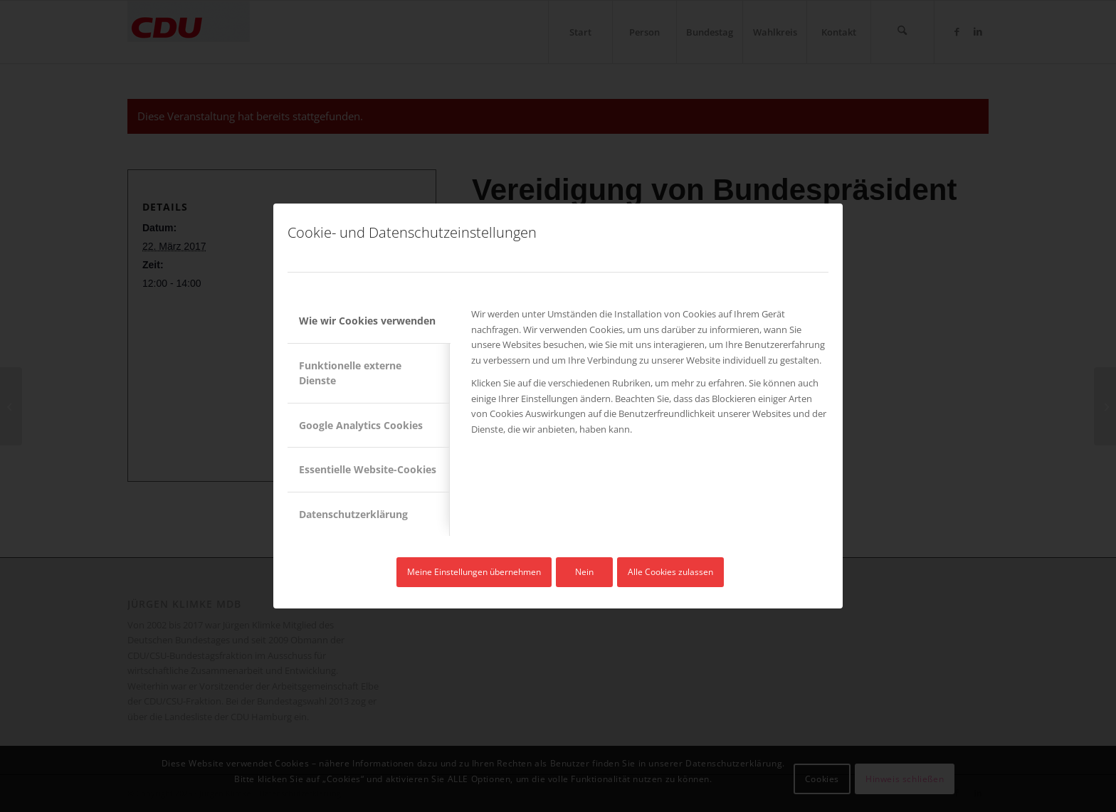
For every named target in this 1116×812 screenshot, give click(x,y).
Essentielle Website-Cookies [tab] (367, 469)
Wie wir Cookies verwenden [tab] (367, 320)
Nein (584, 572)
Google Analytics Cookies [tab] (361, 425)
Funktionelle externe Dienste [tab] (350, 373)
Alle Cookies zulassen (670, 572)
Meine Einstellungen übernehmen (474, 572)
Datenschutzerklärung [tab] (353, 514)
